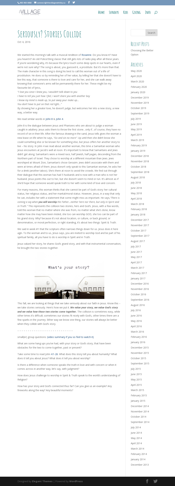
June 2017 (136, 251)
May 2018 (136, 193)
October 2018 (138, 166)
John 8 (49, 119)
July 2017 (136, 246)
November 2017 (140, 225)
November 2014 (140, 411)
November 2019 (140, 102)
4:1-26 (54, 354)
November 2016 (140, 289)
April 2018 (136, 198)
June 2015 (136, 374)
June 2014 (136, 432)
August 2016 (138, 305)
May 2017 (136, 257)
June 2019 (136, 124)
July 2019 (136, 118)
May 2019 (136, 129)
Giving (136, 13)
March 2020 (137, 81)
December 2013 (140, 464)
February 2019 (139, 145)
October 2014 (138, 416)
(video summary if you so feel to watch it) (70, 337)
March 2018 (137, 204)
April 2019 (136, 134)
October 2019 (138, 108)
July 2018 (136, 182)
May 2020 (136, 71)
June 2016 (136, 315)
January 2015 (138, 400)
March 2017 (137, 267)
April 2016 (136, 326)
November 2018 (140, 161)
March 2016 (137, 331)
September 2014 (140, 422)
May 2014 (136, 438)
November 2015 (140, 353)
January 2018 (138, 214)
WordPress (76, 481)
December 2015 (140, 347)
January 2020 (138, 92)
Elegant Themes (42, 481)
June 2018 (136, 188)
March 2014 (137, 448)
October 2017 (138, 230)
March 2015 (137, 390)
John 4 (59, 119)
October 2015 (138, 358)
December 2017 (140, 219)
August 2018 (138, 177)
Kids (125, 13)
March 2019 (137, 140)
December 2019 (140, 97)
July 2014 (136, 427)
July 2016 (136, 310)
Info (148, 13)
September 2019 (140, 113)
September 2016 (140, 299)
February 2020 (139, 86)
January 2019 (138, 150)
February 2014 (139, 454)
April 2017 (136, 262)
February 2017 (139, 273)
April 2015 (136, 384)
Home (101, 13)
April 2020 (136, 76)
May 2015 (136, 379)
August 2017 (138, 241)
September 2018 (140, 172)
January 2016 (138, 342)
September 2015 (140, 363)
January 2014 (138, 459)
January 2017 (138, 278)
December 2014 (140, 406)
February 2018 (139, 209)
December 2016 (140, 283)
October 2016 (138, 294)
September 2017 (140, 235)
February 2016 (139, 336)
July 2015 (136, 368)
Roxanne (86, 54)
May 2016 (136, 321)
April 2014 (136, 443)
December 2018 (140, 156)
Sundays (114, 13)
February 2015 (139, 395)
